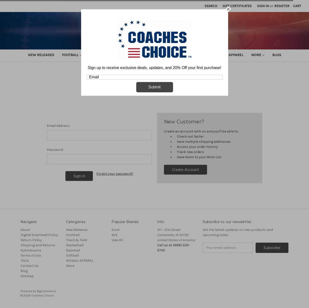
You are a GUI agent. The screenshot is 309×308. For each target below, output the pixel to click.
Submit (154, 87)
